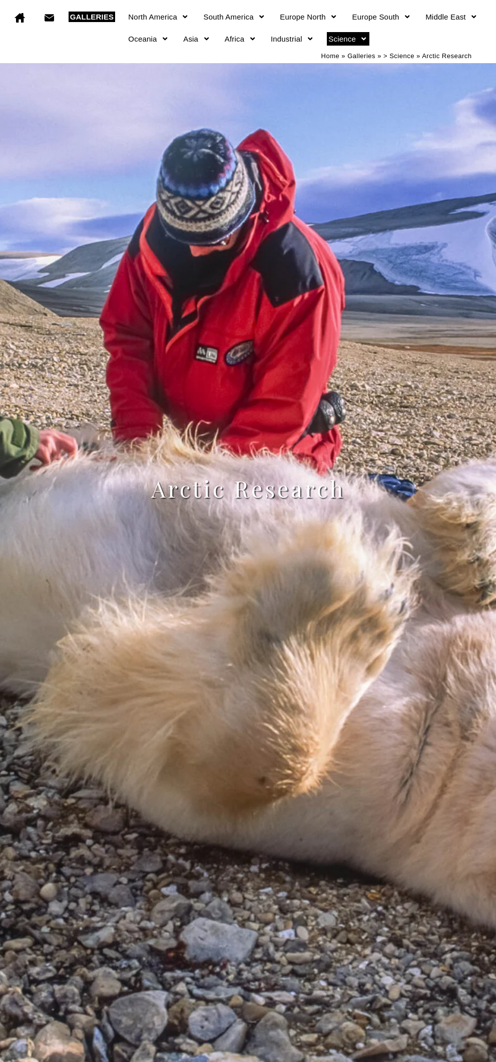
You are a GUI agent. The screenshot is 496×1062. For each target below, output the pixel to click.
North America (158, 17)
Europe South (381, 17)
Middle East (451, 17)
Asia (196, 39)
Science (347, 39)
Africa (240, 39)
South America (235, 17)
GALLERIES (92, 17)
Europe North (308, 17)
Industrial (292, 39)
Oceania (148, 39)
